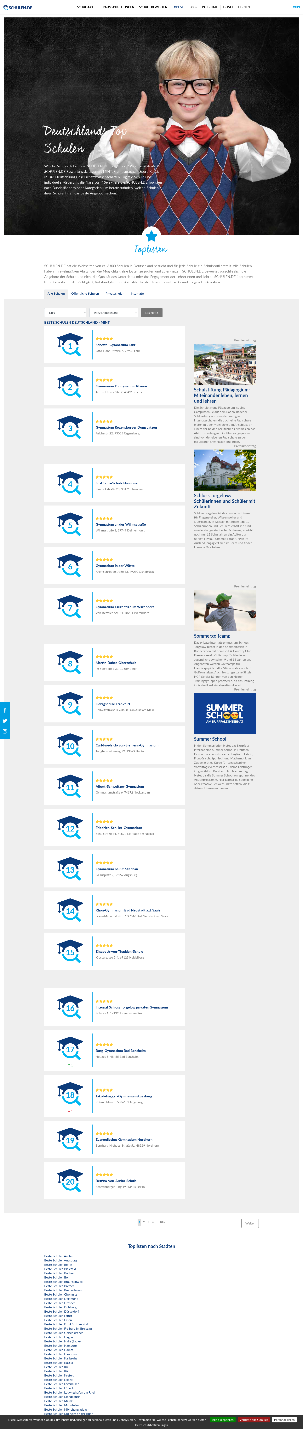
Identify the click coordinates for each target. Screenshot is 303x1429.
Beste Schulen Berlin (58, 1264)
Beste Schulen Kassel (58, 1362)
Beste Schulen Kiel (56, 1367)
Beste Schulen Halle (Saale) (62, 1341)
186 (162, 1222)
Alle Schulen (56, 293)
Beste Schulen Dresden (60, 1303)
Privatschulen (115, 293)
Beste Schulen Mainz (58, 1401)
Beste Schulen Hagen (58, 1337)
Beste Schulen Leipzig (58, 1379)
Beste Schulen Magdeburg (62, 1396)
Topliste (178, 7)
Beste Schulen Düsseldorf (61, 1311)
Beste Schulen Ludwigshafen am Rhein (70, 1392)
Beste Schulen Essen (58, 1320)
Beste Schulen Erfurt (58, 1315)
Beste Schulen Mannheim (61, 1405)
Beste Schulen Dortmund (61, 1298)
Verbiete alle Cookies (254, 1419)
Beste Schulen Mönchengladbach (66, 1409)
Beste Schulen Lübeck (59, 1388)
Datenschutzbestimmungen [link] (151, 1425)
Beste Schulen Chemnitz (60, 1294)
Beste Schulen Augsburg (60, 1260)
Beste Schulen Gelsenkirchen (63, 1332)
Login (296, 7)
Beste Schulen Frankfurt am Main (66, 1324)
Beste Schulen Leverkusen (61, 1384)
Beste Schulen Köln (57, 1371)
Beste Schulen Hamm (58, 1350)
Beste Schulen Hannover (60, 1354)
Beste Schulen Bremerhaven (63, 1290)
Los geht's (151, 312)
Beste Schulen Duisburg (60, 1307)
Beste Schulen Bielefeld (60, 1269)
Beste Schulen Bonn (57, 1277)
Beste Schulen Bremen (59, 1286)
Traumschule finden (117, 7)
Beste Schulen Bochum (59, 1273)
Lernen (244, 7)
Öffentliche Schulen (85, 293)
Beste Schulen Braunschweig (63, 1281)
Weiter (250, 1223)
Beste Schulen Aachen (59, 1256)
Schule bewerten (153, 7)
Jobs (193, 7)
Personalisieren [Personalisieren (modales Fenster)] (284, 1419)
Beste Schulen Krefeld (59, 1375)
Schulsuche (86, 7)
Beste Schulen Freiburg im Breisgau (68, 1328)
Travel (228, 7)
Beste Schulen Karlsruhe (60, 1358)
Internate (210, 7)
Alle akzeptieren (223, 1419)
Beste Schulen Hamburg (60, 1345)
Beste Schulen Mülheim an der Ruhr (68, 1413)
